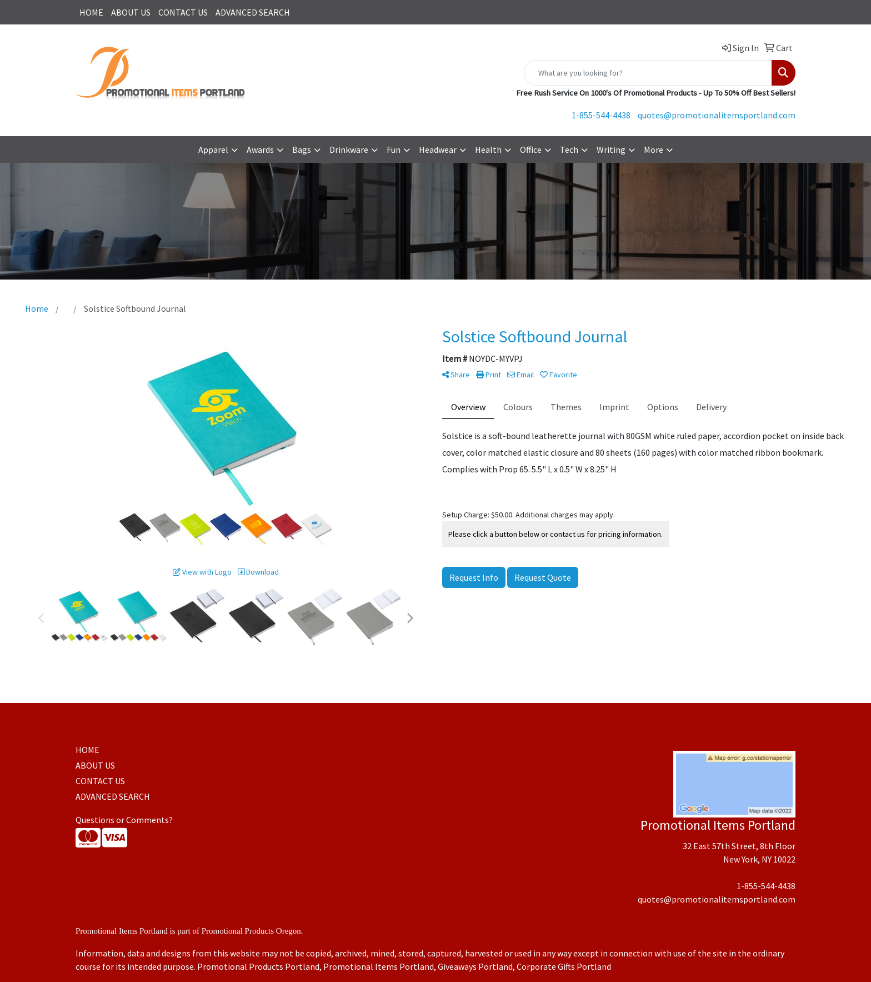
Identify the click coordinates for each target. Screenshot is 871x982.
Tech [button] (569, 149)
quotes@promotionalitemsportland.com (716, 115)
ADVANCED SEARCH (253, 12)
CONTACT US (183, 12)
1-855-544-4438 (601, 115)
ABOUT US (131, 12)
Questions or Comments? (124, 819)
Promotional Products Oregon (251, 930)
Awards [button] (260, 149)
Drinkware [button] (348, 149)
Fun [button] (394, 149)
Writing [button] (611, 149)
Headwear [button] (438, 149)
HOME (91, 12)
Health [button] (488, 149)
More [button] (653, 149)
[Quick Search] (648, 73)
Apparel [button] (213, 149)
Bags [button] (301, 149)
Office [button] (531, 149)
